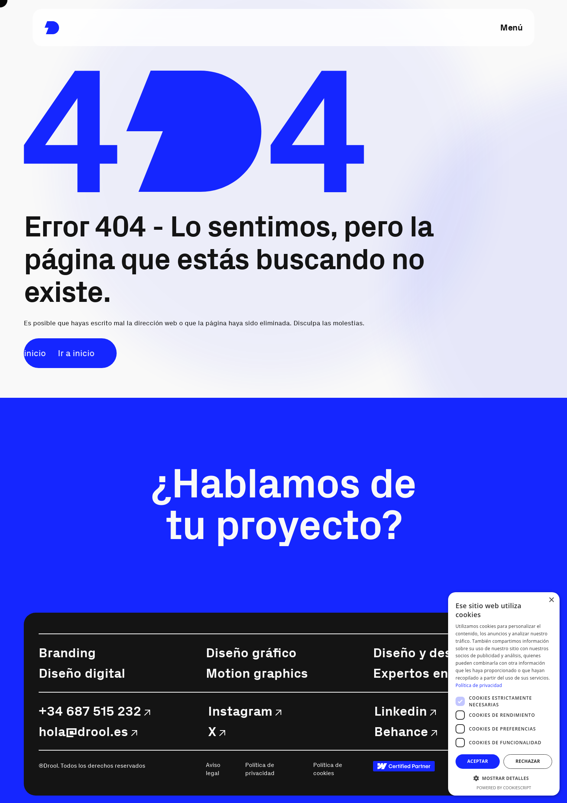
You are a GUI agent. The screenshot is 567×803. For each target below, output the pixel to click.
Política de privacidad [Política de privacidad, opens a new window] (479, 685)
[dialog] (504, 694)
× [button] (551, 600)
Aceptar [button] (477, 761)
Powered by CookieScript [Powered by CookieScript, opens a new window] (504, 787)
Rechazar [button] (527, 761)
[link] (52, 27)
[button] (504, 778)
